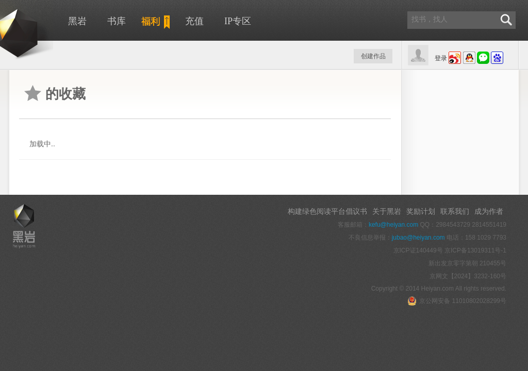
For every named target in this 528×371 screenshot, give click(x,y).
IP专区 (237, 21)
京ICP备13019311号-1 (475, 250)
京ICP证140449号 (418, 250)
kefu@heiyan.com (393, 224)
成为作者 (488, 211)
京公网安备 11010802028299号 (456, 301)
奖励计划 (420, 211)
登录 (441, 58)
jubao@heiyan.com (418, 237)
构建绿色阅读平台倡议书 (327, 211)
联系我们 (454, 211)
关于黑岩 (386, 211)
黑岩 (77, 21)
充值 (194, 21)
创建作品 (373, 56)
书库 (116, 21)
